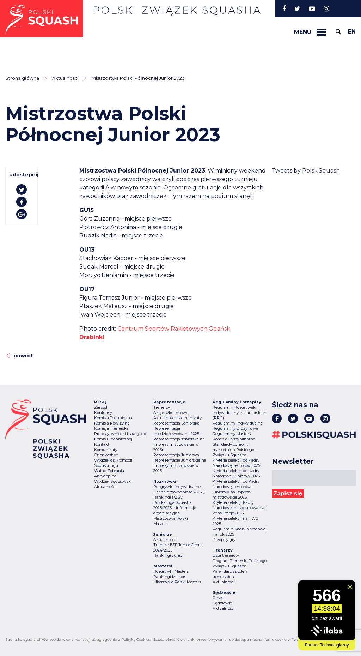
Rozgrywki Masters (171, 571)
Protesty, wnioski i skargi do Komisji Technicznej (120, 436)
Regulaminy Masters (232, 433)
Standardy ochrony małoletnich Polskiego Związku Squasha (233, 449)
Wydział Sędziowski (113, 481)
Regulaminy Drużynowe (235, 428)
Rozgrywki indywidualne (177, 486)
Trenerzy (161, 407)
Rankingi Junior (168, 555)
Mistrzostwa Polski (170, 518)
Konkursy (103, 412)
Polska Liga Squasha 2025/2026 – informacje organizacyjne (174, 508)
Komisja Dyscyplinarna (234, 439)
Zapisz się (288, 493)
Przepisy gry (224, 539)
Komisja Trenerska (111, 428)
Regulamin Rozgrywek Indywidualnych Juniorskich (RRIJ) (240, 412)
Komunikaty (105, 449)
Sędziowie (222, 603)
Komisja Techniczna (113, 417)
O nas (218, 597)
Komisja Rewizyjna (112, 423)
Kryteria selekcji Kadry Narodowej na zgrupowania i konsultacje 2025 (240, 508)
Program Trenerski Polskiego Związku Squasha (240, 563)
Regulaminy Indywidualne (238, 423)
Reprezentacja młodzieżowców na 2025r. (177, 431)
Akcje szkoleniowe (170, 412)
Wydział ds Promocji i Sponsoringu (114, 463)
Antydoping (105, 476)
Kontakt (101, 444)
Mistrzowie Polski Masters (177, 581)
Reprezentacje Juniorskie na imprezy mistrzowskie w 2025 (179, 465)
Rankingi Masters (169, 576)
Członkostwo (106, 454)
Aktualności (65, 78)
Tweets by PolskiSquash (306, 170)
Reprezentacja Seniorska (176, 423)
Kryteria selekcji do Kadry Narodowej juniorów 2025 (236, 473)
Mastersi (161, 523)
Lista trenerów (226, 555)
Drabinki (91, 337)
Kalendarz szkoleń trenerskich (230, 574)
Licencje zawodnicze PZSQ (178, 491)
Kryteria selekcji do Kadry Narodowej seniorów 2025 (236, 463)
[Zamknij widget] (350, 587)
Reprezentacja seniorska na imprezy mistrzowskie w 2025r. (179, 444)
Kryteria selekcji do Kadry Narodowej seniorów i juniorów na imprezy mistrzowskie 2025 (236, 489)
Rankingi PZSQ (168, 497)
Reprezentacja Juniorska (176, 454)
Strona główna (22, 78)
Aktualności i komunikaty (177, 417)
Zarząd (100, 407)
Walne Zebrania (109, 470)
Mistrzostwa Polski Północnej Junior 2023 (138, 78)
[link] (173, 328)
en (352, 31)
